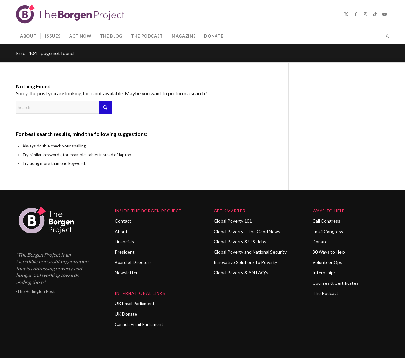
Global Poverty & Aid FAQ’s (241, 272)
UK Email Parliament (135, 303)
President (125, 251)
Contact (123, 221)
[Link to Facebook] (355, 14)
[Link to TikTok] (374, 14)
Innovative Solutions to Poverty (245, 262)
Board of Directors (133, 262)
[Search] (385, 36)
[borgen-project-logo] (70, 14)
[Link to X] (346, 14)
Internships (324, 272)
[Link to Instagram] (365, 14)
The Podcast (325, 293)
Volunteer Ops (327, 262)
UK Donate (126, 314)
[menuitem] (28, 36)
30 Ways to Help (329, 251)
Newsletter (126, 272)
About (121, 231)
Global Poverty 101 (233, 221)
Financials (124, 241)
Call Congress (326, 221)
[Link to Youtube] (384, 14)
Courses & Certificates (335, 283)
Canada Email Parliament (139, 324)
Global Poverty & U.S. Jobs (240, 241)
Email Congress (328, 231)
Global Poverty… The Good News (247, 231)
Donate (320, 241)
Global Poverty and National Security (250, 251)
